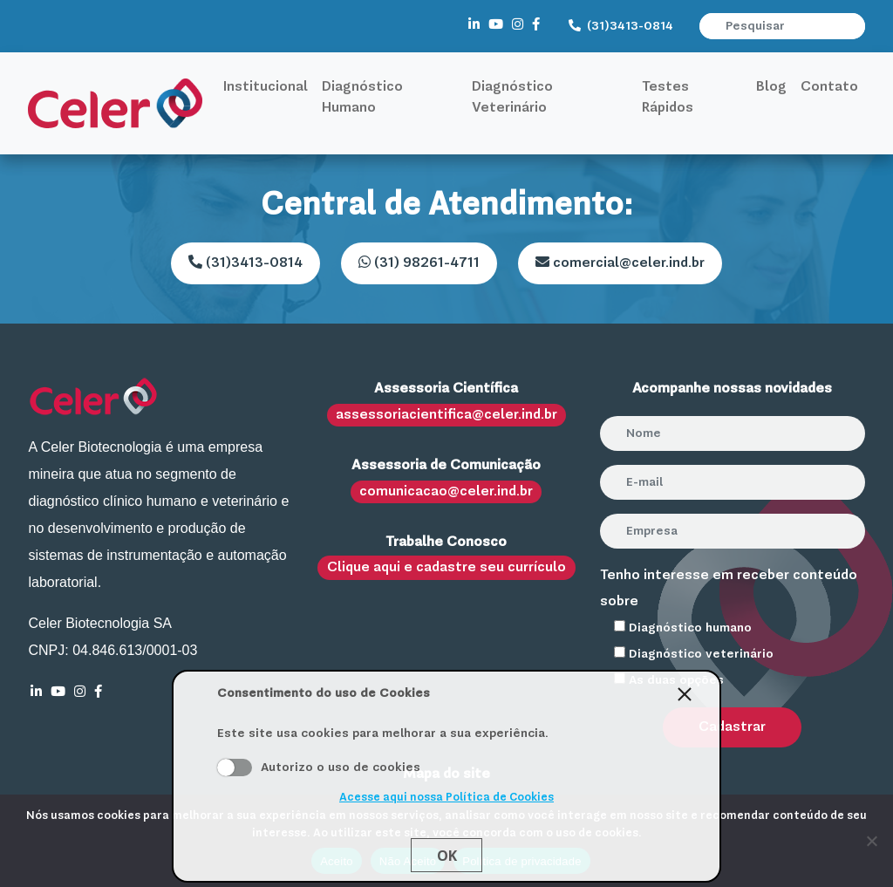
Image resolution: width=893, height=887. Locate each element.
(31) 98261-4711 (419, 262)
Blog (771, 87)
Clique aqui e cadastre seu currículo (446, 568)
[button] (853, 26)
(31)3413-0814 (621, 26)
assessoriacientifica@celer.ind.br (446, 415)
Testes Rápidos (667, 97)
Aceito (234, 767)
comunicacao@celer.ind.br (446, 492)
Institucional (265, 87)
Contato (829, 87)
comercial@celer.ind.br (620, 262)
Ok (447, 855)
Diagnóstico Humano (362, 97)
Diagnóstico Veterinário (512, 97)
